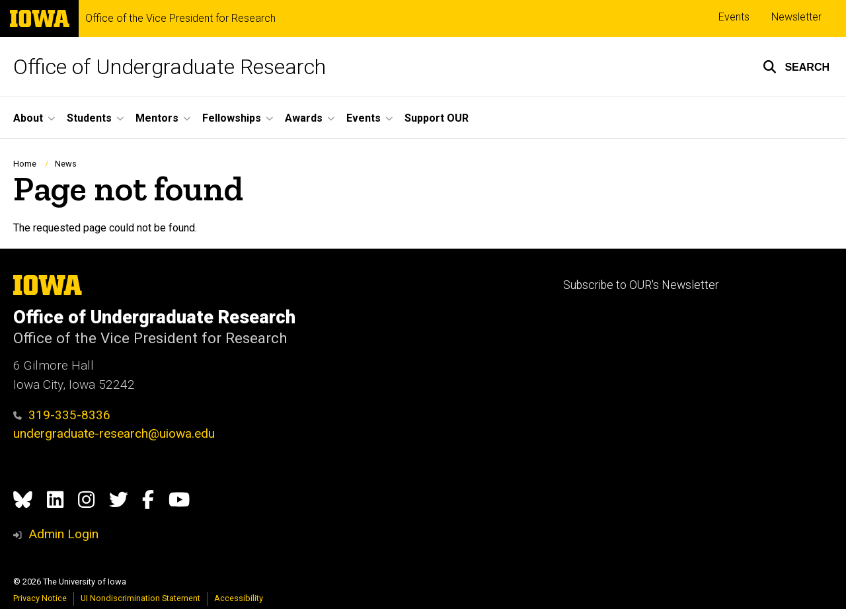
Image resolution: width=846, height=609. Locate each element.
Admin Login (63, 534)
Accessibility (238, 598)
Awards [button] (304, 118)
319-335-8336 (61, 415)
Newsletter (796, 17)
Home (24, 164)
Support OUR (436, 118)
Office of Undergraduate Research (169, 66)
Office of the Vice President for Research (180, 18)
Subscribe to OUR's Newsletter (640, 285)
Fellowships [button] (231, 118)
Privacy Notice (40, 598)
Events (734, 17)
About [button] (28, 118)
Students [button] (89, 118)
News (66, 164)
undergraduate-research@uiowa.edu (114, 433)
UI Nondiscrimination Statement (140, 598)
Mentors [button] (156, 118)
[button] (796, 67)
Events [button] (363, 118)
